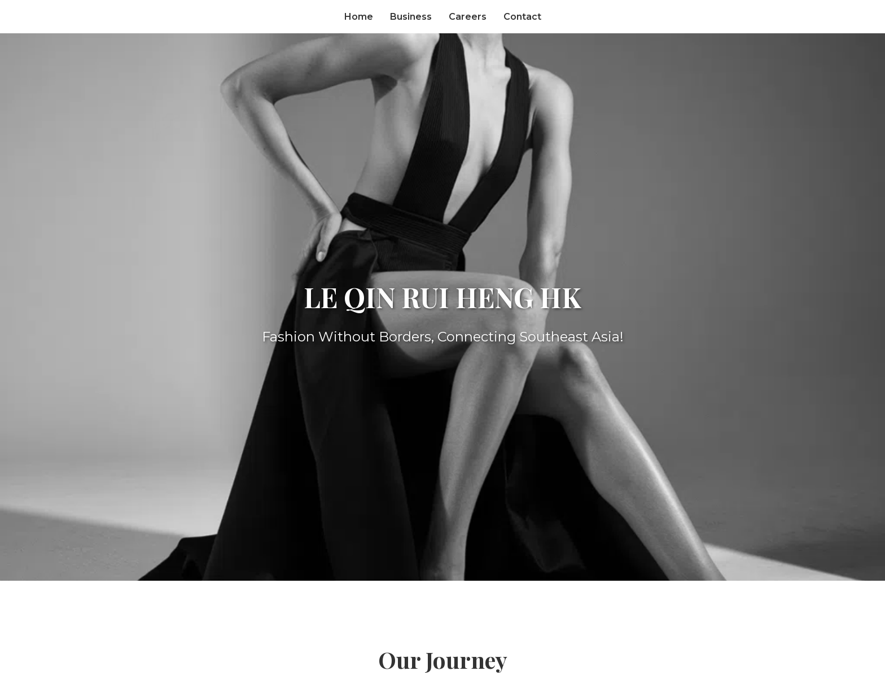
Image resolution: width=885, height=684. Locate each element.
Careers (468, 16)
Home (358, 16)
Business (411, 16)
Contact (522, 16)
